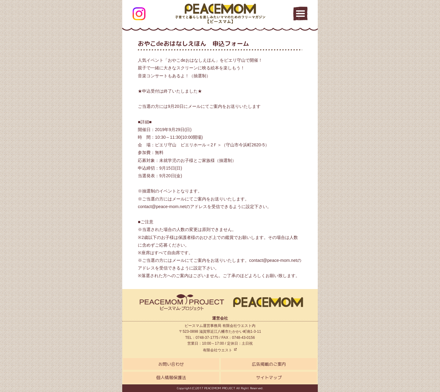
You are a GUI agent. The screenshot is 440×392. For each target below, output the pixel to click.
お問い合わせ (171, 364)
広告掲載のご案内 (269, 364)
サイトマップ (269, 377)
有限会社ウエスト (220, 350)
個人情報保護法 (171, 377)
